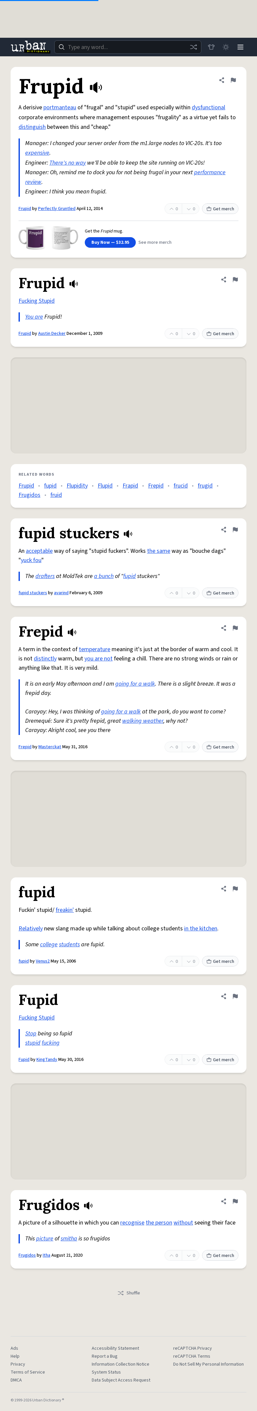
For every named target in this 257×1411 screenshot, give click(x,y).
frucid (181, 486)
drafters (45, 576)
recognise (132, 1223)
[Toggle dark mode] (226, 47)
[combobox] (127, 47)
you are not (98, 658)
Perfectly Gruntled (57, 208)
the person (159, 1223)
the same (158, 551)
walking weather (142, 721)
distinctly (45, 658)
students (69, 944)
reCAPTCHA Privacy (192, 1348)
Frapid (130, 486)
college (49, 944)
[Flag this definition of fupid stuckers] (235, 529)
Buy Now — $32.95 (110, 242)
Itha (46, 1255)
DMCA (16, 1380)
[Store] (211, 47)
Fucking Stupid (37, 301)
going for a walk (135, 684)
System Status (106, 1372)
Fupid (24, 1059)
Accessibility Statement (115, 1348)
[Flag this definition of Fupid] (235, 996)
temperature (94, 649)
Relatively (31, 928)
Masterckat (49, 747)
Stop (30, 1033)
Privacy (18, 1364)
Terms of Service (28, 1372)
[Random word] (193, 47)
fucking (51, 1043)
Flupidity (77, 486)
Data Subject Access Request (121, 1380)
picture (44, 1238)
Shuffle (128, 1293)
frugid (205, 486)
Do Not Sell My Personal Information (208, 1364)
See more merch (155, 242)
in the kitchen (200, 928)
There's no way (67, 163)
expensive (37, 153)
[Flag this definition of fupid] (235, 888)
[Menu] (240, 47)
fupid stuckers (33, 593)
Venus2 (43, 961)
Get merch (220, 209)
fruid (56, 495)
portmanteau (59, 107)
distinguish (32, 127)
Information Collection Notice (120, 1364)
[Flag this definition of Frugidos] (235, 1201)
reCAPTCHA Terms (191, 1356)
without (183, 1223)
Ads (14, 1348)
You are (34, 317)
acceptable (39, 551)
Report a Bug (105, 1356)
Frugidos (29, 495)
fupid (50, 486)
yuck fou (31, 560)
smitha (69, 1238)
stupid (32, 1043)
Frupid (25, 208)
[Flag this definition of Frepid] (235, 628)
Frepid (156, 486)
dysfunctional (208, 107)
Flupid (105, 486)
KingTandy (46, 1059)
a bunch (104, 576)
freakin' (65, 910)
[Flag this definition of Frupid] (233, 80)
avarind (61, 593)
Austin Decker (52, 333)
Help (15, 1356)
